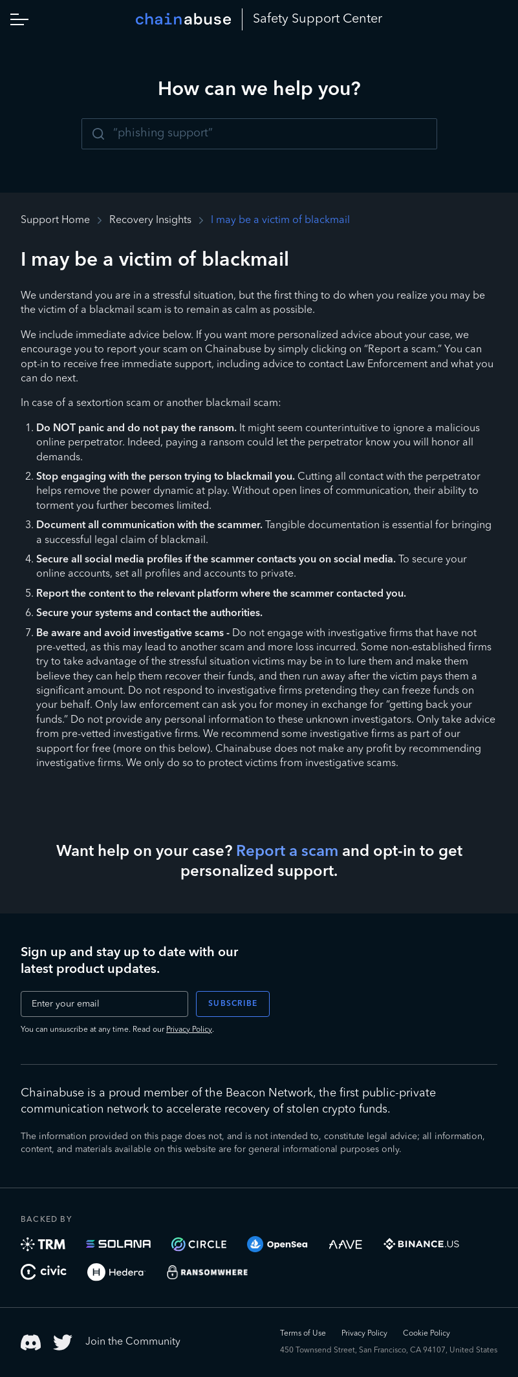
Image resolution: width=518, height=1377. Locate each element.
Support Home (55, 220)
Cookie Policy (426, 1334)
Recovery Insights (150, 220)
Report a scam (287, 852)
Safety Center (317, 19)
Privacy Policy (189, 1030)
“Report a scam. (401, 350)
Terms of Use (303, 1334)
